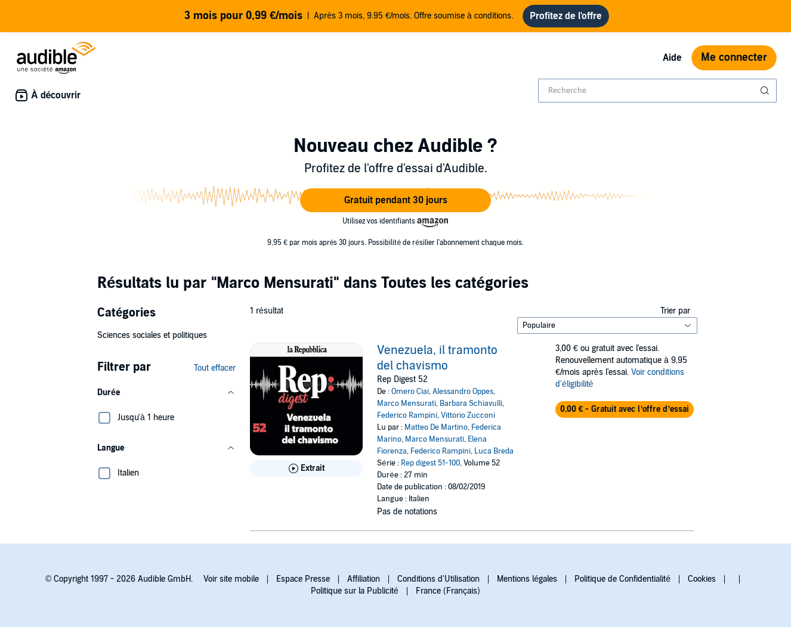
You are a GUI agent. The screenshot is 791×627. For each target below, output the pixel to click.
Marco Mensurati (406, 403)
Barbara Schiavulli (471, 403)
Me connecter (734, 57)
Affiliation (363, 579)
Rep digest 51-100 (430, 463)
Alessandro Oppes (462, 391)
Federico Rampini (407, 415)
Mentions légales (527, 579)
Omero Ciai (410, 391)
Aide (672, 58)
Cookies (702, 579)
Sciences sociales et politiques (152, 335)
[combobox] (657, 91)
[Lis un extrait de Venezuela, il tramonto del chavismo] (306, 468)
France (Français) (448, 591)
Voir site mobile (231, 579)
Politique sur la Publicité (354, 591)
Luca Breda (494, 451)
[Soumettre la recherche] (766, 91)
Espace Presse (303, 579)
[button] (395, 200)
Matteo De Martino (436, 427)
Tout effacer (215, 368)
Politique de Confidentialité (622, 579)
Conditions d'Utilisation (438, 579)
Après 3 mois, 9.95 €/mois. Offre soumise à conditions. (348, 16)
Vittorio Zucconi (468, 415)
